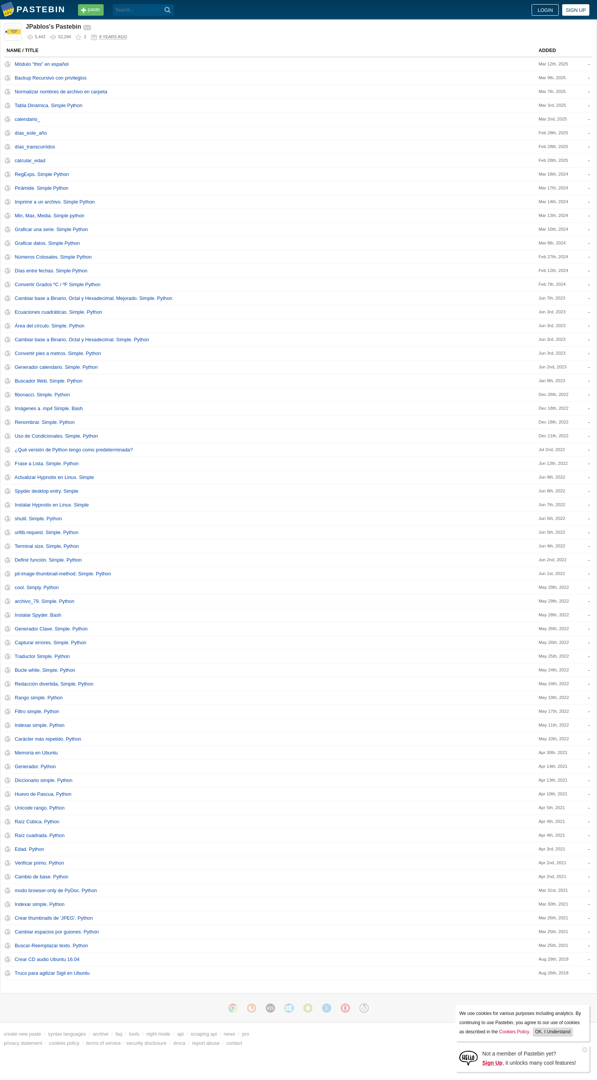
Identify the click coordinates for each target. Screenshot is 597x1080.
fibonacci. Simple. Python (42, 394)
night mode (158, 1034)
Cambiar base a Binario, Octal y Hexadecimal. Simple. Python (82, 339)
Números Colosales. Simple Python (53, 257)
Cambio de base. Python (41, 877)
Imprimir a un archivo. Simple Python (55, 202)
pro (245, 1034)
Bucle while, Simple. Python (45, 670)
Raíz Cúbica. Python (37, 821)
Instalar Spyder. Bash (38, 615)
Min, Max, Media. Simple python (50, 215)
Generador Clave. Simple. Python (51, 629)
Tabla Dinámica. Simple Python (48, 105)
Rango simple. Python (39, 697)
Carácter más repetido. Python (48, 739)
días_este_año (31, 133)
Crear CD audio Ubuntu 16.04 (47, 959)
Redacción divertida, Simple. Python (54, 684)
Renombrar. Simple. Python (45, 422)
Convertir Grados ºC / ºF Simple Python (58, 284)
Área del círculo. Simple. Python (50, 326)
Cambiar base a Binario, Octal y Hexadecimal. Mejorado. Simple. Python (93, 298)
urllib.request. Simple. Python (46, 532)
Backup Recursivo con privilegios (51, 78)
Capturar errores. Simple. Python (50, 642)
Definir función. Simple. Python (48, 560)
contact (234, 1043)
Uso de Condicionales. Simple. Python (56, 436)
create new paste (22, 1034)
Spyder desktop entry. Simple (46, 491)
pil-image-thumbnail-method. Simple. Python (63, 574)
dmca (179, 1043)
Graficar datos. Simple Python (47, 243)
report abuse (206, 1043)
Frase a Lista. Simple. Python (47, 463)
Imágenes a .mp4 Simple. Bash (49, 408)
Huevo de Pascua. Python (43, 794)
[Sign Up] (468, 1057)
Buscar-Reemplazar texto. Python (51, 945)
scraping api (203, 1034)
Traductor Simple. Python (42, 656)
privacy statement (23, 1043)
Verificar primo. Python (39, 863)
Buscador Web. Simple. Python (49, 381)
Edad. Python (29, 849)
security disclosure (146, 1043)
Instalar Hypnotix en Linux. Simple (52, 505)
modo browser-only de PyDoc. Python (56, 890)
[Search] (167, 10)
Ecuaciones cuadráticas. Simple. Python (58, 312)
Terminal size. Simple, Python (47, 546)
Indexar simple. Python (40, 725)
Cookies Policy (514, 1031)
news (229, 1034)
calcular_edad (30, 160)
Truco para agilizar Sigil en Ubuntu (52, 973)
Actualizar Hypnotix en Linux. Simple (54, 477)
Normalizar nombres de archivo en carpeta (61, 91)
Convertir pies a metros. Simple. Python (58, 353)
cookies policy (64, 1043)
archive (101, 1034)
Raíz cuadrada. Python (40, 835)
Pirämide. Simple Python (41, 188)
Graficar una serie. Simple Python (51, 229)
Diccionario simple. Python (44, 780)
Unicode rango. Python (40, 808)
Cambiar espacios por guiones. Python (57, 932)
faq (118, 1034)
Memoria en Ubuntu (36, 753)
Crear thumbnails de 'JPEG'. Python (54, 918)
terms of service (103, 1043)
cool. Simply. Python (37, 587)
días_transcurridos (35, 147)
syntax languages (67, 1034)
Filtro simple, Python (37, 711)
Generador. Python (35, 766)
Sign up (576, 10)
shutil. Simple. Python (38, 518)
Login (545, 10)
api (180, 1034)
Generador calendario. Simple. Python (56, 367)
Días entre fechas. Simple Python (51, 271)
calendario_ (27, 119)
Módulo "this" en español (42, 64)
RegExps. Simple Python (42, 174)
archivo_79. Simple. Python (45, 601)
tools (134, 1034)
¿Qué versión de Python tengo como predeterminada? (74, 450)
